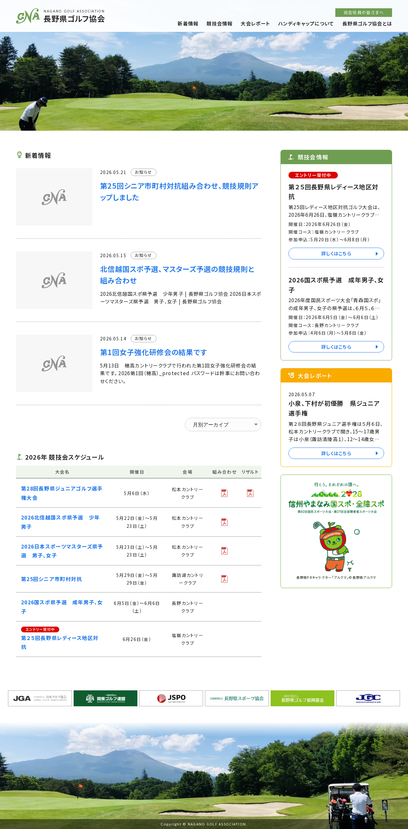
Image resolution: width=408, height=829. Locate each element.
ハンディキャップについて (306, 23)
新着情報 (188, 23)
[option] (204, 65)
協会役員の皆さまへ (364, 12)
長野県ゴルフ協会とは (367, 23)
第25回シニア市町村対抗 (51, 579)
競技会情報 (219, 23)
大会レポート (255, 23)
